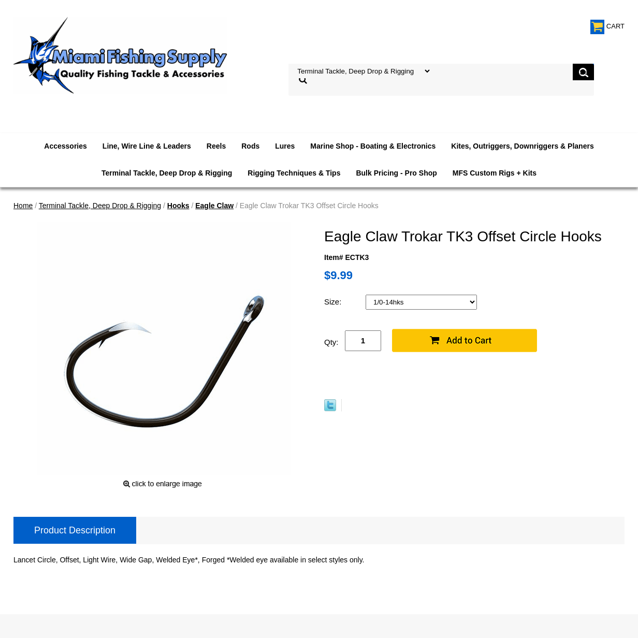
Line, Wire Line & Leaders (147, 146)
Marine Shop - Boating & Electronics (373, 146)
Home (23, 205)
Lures (285, 146)
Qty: (331, 342)
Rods (250, 146)
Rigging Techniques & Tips (294, 173)
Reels (216, 146)
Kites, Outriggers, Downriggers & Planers (522, 146)
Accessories (65, 146)
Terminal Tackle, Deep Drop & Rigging (167, 173)
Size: (334, 301)
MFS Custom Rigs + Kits (494, 173)
